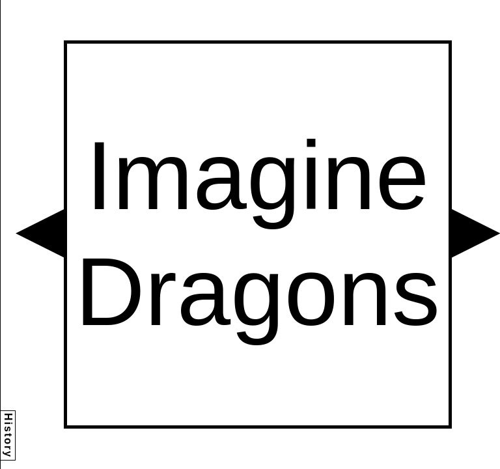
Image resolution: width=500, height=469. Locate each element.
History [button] (8, 435)
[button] (40, 233)
